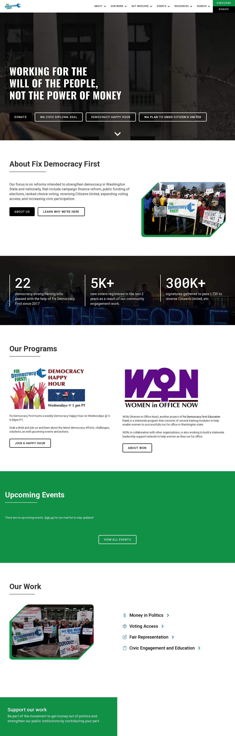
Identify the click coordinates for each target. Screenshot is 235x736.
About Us (22, 207)
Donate (224, 9)
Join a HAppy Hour (30, 441)
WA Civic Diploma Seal (60, 115)
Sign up (49, 515)
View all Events (117, 537)
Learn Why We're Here (63, 207)
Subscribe (224, 3)
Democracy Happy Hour (115, 115)
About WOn (137, 446)
